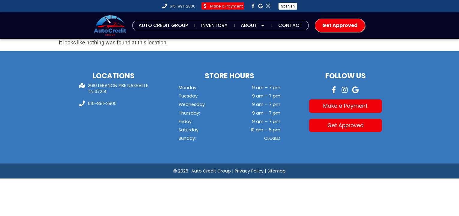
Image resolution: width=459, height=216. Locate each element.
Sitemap (276, 171)
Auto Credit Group (163, 25)
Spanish (288, 6)
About (253, 25)
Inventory (214, 25)
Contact (290, 25)
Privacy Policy (249, 171)
